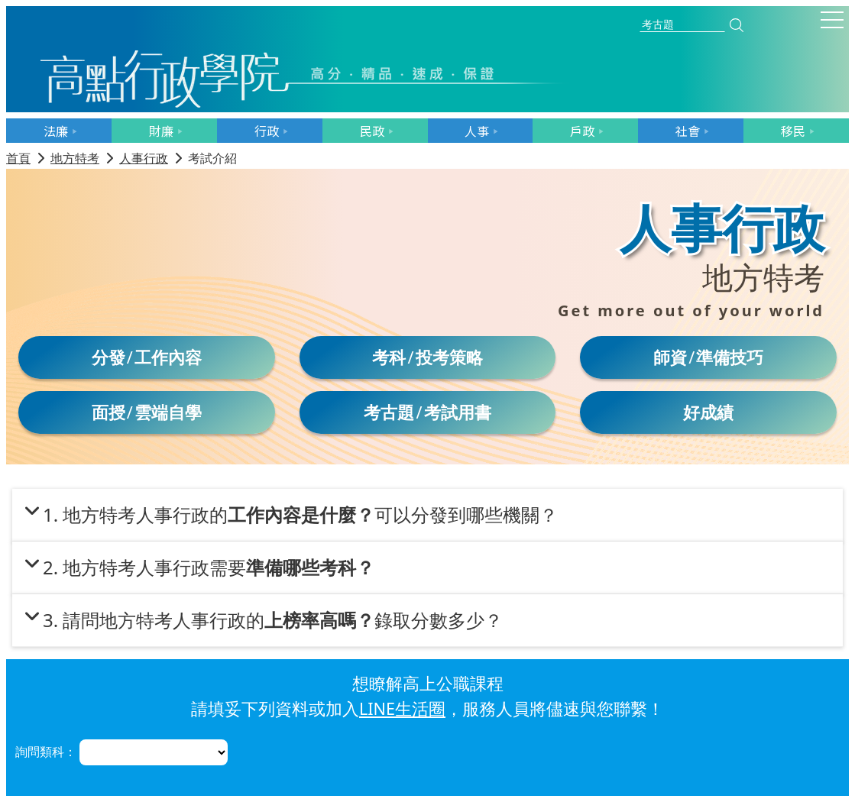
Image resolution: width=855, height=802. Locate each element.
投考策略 (449, 357)
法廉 (56, 130)
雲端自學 (168, 412)
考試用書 (457, 412)
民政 (372, 130)
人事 (477, 130)
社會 (687, 130)
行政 (266, 130)
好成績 (708, 412)
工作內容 (168, 357)
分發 (108, 357)
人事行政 (143, 158)
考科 (389, 357)
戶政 (582, 130)
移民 (793, 130)
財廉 (161, 130)
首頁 (18, 158)
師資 (670, 357)
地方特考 (74, 158)
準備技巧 (729, 357)
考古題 (389, 412)
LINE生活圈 (402, 708)
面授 (108, 412)
